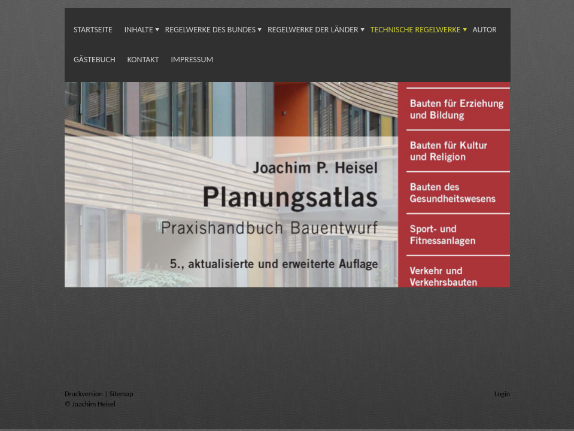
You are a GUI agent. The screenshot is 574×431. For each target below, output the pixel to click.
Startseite (93, 30)
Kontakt (143, 59)
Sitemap (121, 394)
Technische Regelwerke (415, 30)
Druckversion (84, 394)
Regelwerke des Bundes (210, 30)
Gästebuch (95, 59)
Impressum (192, 59)
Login (502, 394)
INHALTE (138, 30)
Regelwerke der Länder (313, 30)
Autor (485, 30)
